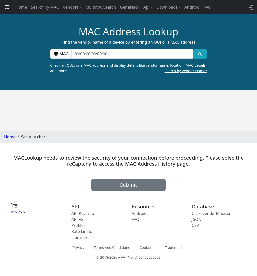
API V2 (77, 219)
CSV (195, 225)
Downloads (166, 7)
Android (192, 7)
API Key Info (82, 213)
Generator (129, 7)
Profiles (78, 225)
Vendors (71, 7)
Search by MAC (45, 7)
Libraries (79, 237)
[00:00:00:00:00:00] (132, 54)
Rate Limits (81, 231)
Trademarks (174, 247)
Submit (128, 184)
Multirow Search (101, 7)
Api (146, 7)
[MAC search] (200, 54)
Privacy (78, 247)
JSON (196, 219)
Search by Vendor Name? (186, 70)
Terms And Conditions (112, 247)
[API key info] (251, 7)
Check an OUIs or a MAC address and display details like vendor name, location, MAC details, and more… (128, 68)
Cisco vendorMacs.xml (213, 213)
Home (21, 7)
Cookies (146, 247)
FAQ (207, 7)
